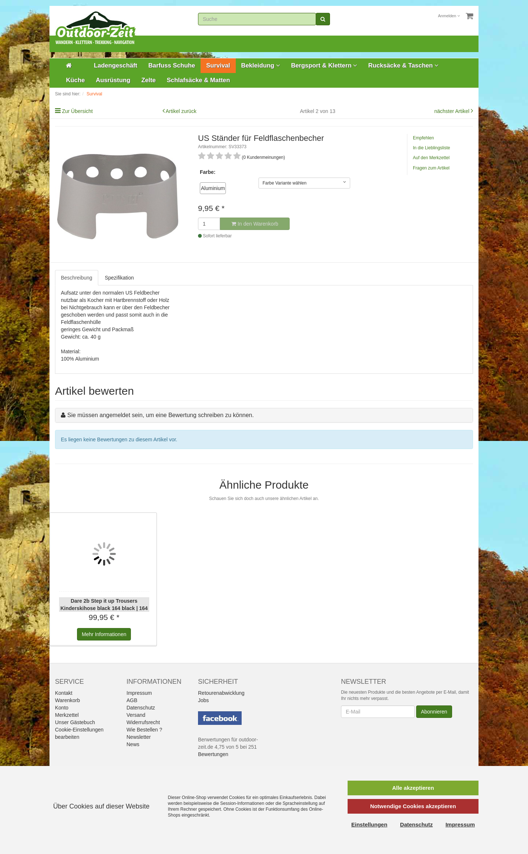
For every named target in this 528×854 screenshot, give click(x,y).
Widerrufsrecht (143, 722)
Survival (218, 65)
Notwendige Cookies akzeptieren (413, 806)
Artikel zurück (181, 111)
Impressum (139, 693)
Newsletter (138, 737)
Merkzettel (67, 715)
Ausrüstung (113, 80)
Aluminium (213, 188)
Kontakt (63, 693)
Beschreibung (76, 278)
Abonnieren (434, 712)
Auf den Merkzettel (431, 157)
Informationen (104, 634)
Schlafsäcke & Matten (198, 80)
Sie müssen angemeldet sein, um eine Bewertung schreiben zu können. (160, 415)
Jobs (203, 700)
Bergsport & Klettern (324, 65)
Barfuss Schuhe (171, 65)
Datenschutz (140, 708)
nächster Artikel (452, 111)
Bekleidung (260, 65)
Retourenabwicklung (221, 693)
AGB (132, 700)
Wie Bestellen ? (144, 730)
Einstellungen (369, 824)
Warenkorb (67, 700)
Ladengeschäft (115, 65)
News (132, 744)
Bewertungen (213, 754)
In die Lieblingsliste (431, 147)
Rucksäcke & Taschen (403, 65)
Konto (62, 708)
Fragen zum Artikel (431, 168)
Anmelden (449, 16)
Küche (75, 80)
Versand (135, 715)
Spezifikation (119, 278)
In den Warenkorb (254, 224)
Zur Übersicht (77, 111)
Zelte (148, 80)
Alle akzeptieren (413, 788)
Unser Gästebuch (75, 722)
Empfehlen (423, 137)
